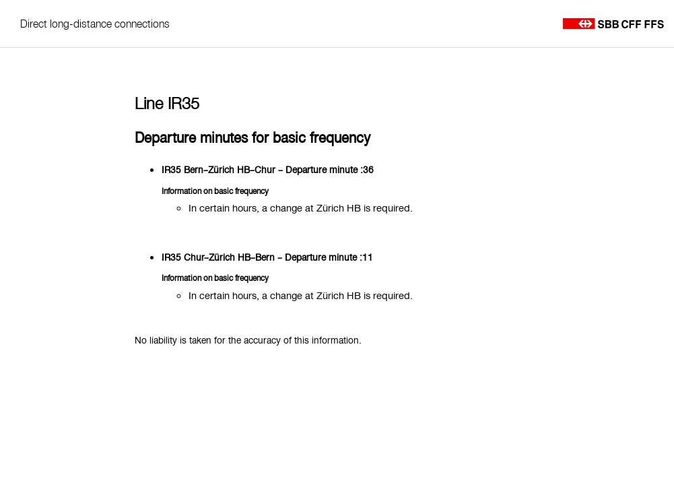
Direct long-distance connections (95, 23)
